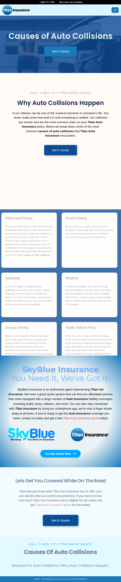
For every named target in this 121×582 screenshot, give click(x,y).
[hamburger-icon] (115, 10)
